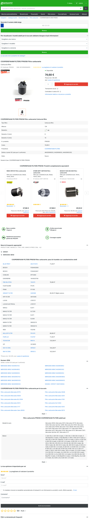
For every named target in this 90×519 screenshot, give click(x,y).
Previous (2, 193)
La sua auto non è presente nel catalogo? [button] (13, 55)
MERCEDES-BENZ (8, 255)
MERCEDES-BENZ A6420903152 (10, 376)
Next (87, 193)
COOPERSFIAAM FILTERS (52, 148)
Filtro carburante (34, 17)
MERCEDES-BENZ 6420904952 (10, 369)
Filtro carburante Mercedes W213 (55, 410)
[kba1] (46, 25)
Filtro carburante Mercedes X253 (55, 406)
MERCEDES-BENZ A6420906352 (11, 384)
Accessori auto (74, 14)
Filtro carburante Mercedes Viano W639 (12, 410)
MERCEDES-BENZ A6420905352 (11, 380)
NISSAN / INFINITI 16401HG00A (54, 384)
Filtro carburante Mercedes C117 (10, 406)
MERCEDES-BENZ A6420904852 (55, 376)
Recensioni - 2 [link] (11, 206)
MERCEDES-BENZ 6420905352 (54, 369)
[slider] (4, 471)
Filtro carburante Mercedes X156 (55, 399)
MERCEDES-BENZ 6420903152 (10, 366)
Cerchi (43, 14)
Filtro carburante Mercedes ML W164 (12, 399)
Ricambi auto (24, 14)
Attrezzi (84, 14)
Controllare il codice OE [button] (53, 91)
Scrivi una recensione (44, 505)
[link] (81, 3)
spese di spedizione (54, 80)
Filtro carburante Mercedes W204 (11, 395)
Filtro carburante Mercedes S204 (55, 395)
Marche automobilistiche (9, 14)
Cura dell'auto (62, 14)
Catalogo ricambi (12, 17)
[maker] (44, 39)
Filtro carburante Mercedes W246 (55, 392)
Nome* (3, 475)
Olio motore (51, 14)
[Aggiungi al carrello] (18, 215)
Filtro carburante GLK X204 (53, 403)
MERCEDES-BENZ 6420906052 (10, 373)
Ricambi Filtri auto (23, 17)
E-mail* (3, 482)
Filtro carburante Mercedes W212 (10, 403)
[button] (81, 8)
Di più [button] (75, 490)
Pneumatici (34, 14)
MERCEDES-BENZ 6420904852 (54, 366)
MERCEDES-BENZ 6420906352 (54, 373)
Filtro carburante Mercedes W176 (11, 392)
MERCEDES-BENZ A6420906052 (55, 380)
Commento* (4, 494)
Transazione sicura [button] (51, 88)
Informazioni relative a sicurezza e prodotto (58, 94)
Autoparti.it (3, 17)
